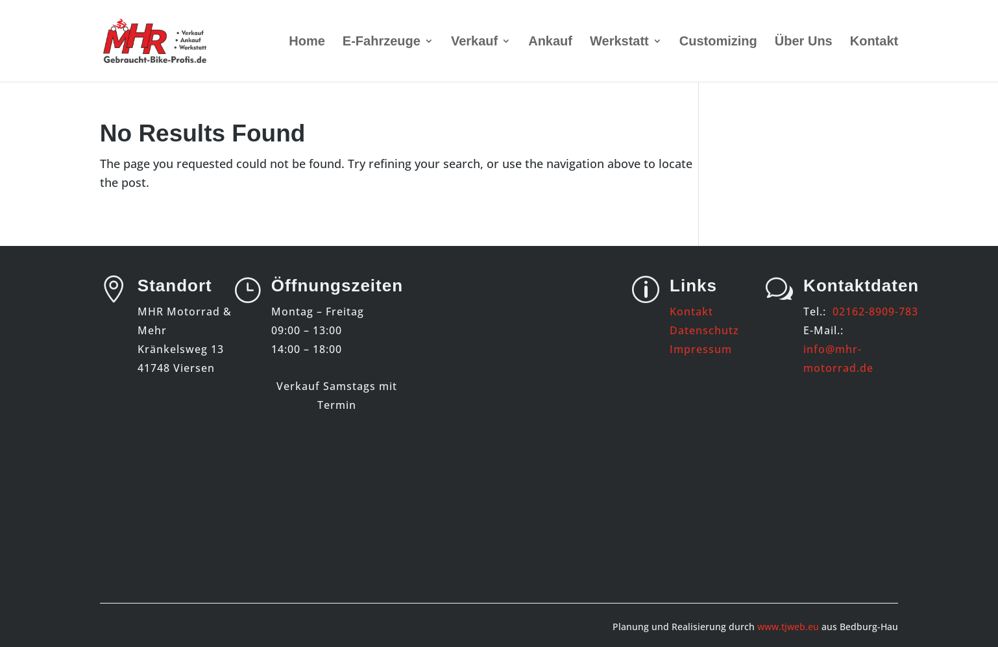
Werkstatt (619, 42)
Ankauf (550, 42)
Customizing (718, 42)
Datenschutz (704, 330)
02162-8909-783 (875, 311)
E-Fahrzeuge (381, 42)
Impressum (701, 349)
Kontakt (874, 42)
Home (307, 42)
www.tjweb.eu (788, 626)
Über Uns (804, 42)
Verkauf (474, 42)
